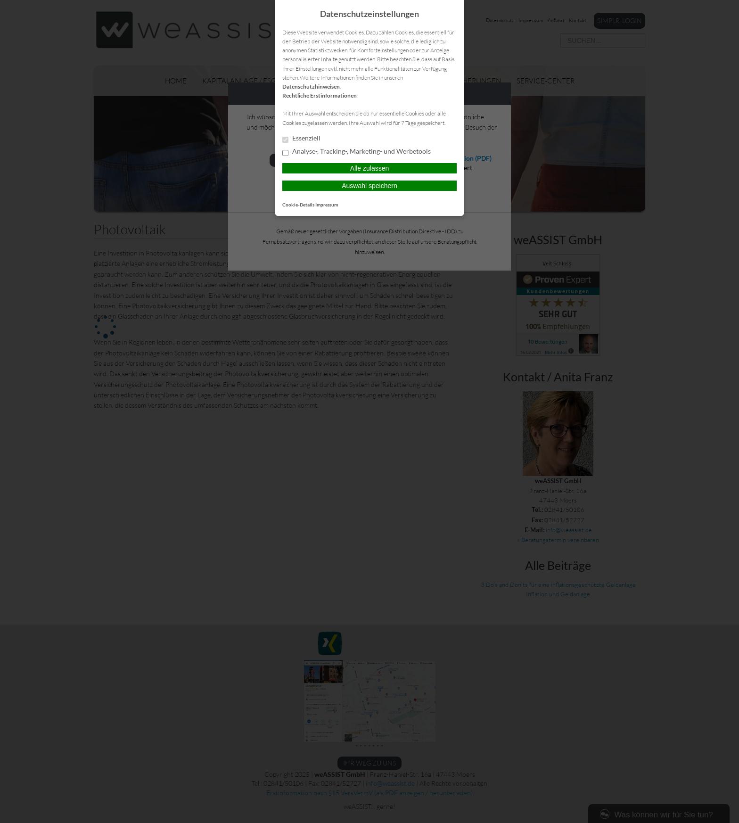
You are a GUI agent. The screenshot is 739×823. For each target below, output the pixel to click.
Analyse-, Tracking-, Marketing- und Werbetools (356, 152)
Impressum (326, 204)
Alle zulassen (369, 168)
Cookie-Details (298, 204)
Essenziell (301, 138)
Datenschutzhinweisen (311, 86)
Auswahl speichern (369, 185)
